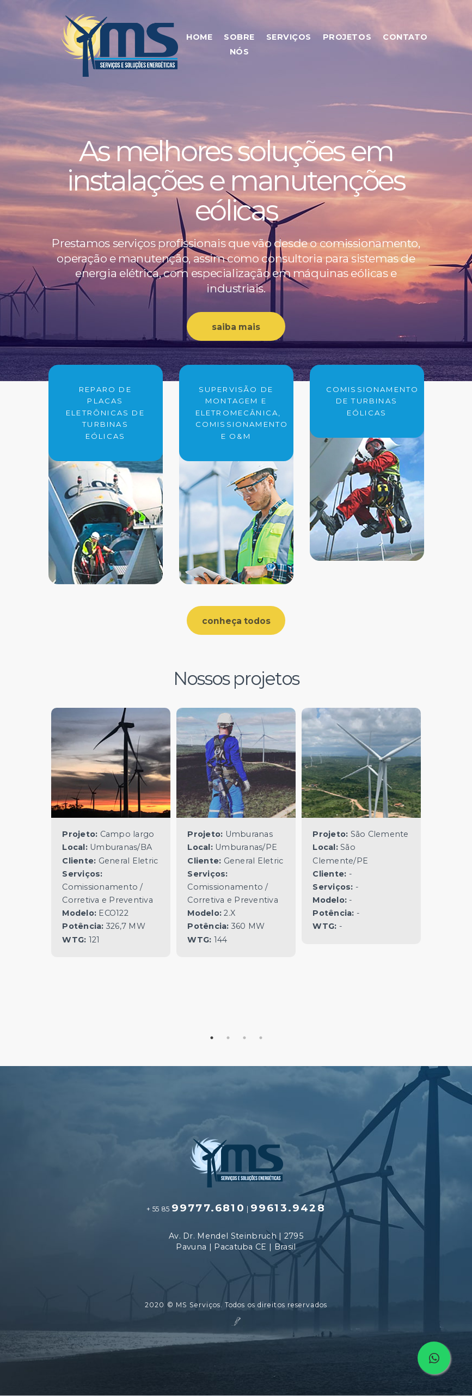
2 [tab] (228, 1037)
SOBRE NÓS (239, 44)
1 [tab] (211, 1037)
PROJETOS (347, 37)
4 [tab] (260, 1037)
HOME (199, 37)
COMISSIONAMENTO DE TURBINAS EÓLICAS (367, 401)
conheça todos (236, 621)
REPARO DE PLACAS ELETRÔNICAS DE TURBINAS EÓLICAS (105, 412)
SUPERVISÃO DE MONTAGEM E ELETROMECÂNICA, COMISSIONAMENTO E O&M (236, 412)
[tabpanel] (111, 832)
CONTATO (405, 37)
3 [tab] (244, 1037)
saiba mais (236, 327)
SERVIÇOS (288, 37)
